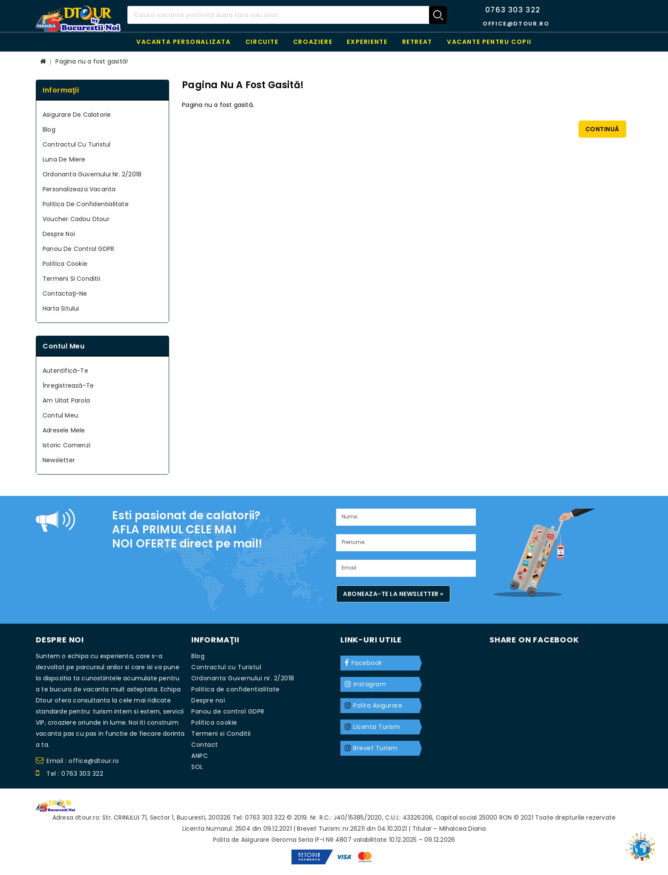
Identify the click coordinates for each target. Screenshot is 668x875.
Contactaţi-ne (65, 293)
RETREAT (417, 41)
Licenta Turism (376, 726)
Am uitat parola (66, 400)
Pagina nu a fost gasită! (91, 61)
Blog (49, 129)
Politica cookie (65, 263)
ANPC (199, 755)
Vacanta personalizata (183, 41)
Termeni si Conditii (71, 278)
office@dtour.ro (516, 24)
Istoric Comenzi (66, 445)
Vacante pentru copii (489, 41)
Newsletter (59, 460)
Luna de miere (64, 159)
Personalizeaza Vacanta (79, 189)
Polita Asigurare (377, 705)
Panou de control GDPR (78, 249)
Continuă (602, 129)
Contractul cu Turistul (76, 144)
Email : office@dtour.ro (77, 762)
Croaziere (312, 41)
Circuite (262, 41)
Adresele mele (64, 430)
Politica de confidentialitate (86, 204)
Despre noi (59, 234)
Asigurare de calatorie (77, 114)
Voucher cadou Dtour (76, 219)
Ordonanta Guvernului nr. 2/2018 (92, 174)
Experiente (367, 41)
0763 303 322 (513, 10)
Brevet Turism (375, 748)
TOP (642, 843)
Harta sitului (61, 308)
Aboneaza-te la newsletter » (393, 594)
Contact (204, 744)
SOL (197, 767)
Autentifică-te (65, 370)
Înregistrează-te (68, 385)
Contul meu (60, 415)
